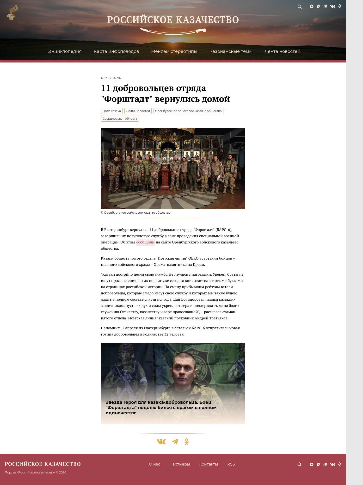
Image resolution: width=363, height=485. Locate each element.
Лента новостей (282, 51)
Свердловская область (120, 118)
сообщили (145, 242)
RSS (231, 464)
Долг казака (112, 111)
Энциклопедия (65, 51)
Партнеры (179, 464)
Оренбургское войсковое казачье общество (188, 111)
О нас (154, 464)
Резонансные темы (230, 51)
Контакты (208, 464)
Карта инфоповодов (116, 51)
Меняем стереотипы (174, 51)
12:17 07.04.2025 (112, 78)
